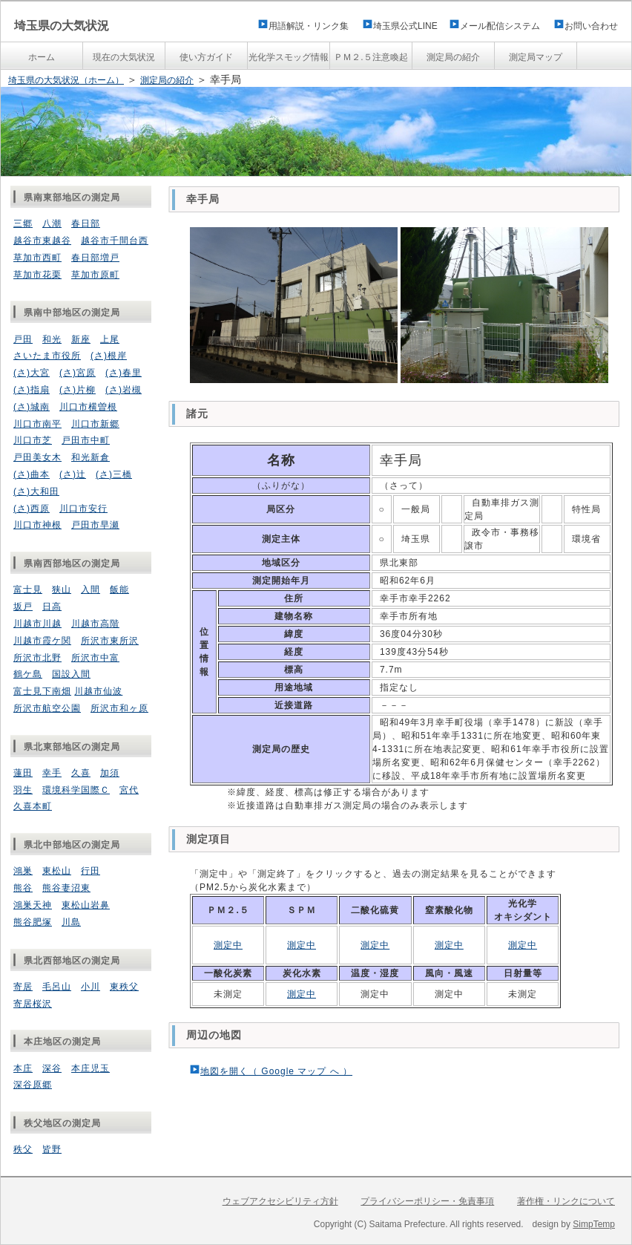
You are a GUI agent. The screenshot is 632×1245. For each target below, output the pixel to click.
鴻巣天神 (32, 905)
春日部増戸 (95, 257)
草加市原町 (95, 274)
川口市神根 (37, 525)
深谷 (52, 1068)
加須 (109, 773)
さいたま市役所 (47, 355)
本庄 (23, 1068)
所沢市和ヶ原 (119, 708)
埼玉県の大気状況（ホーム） (66, 80)
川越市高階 (95, 623)
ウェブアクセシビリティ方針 (280, 1201)
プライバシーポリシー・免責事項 (427, 1201)
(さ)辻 (72, 474)
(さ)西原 (31, 508)
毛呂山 (56, 986)
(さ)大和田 (36, 491)
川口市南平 (37, 424)
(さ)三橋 (114, 474)
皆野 (52, 1149)
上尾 (109, 339)
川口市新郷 (95, 424)
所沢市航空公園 (47, 708)
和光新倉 (90, 457)
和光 (52, 339)
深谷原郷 (32, 1084)
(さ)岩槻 (123, 390)
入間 (90, 589)
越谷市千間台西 (114, 240)
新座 (80, 339)
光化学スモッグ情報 (288, 57)
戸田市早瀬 (95, 525)
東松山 (56, 871)
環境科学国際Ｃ (76, 790)
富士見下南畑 (42, 691)
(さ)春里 (123, 372)
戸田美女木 (37, 457)
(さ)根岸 (108, 355)
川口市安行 (83, 508)
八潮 (52, 223)
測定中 (228, 945)
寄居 (23, 986)
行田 (90, 871)
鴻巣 (23, 871)
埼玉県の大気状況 (61, 25)
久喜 (80, 773)
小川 (90, 986)
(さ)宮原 (77, 372)
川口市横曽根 (88, 407)
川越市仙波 (98, 691)
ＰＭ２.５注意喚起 (370, 57)
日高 (52, 606)
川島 (71, 922)
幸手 (52, 773)
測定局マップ (535, 57)
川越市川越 (37, 623)
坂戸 (23, 606)
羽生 (23, 790)
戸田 (23, 339)
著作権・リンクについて (566, 1201)
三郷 (23, 223)
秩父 (23, 1149)
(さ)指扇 (31, 390)
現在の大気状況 (124, 57)
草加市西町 (37, 257)
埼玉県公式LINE (410, 26)
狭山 (61, 589)
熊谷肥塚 (32, 922)
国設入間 (71, 674)
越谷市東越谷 (42, 240)
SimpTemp (594, 1224)
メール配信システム (500, 26)
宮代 (129, 790)
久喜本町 (32, 806)
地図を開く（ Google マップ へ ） (276, 1071)
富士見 (27, 589)
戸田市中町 (86, 440)
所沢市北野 (37, 658)
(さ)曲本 (31, 474)
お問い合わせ (591, 26)
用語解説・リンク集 (309, 26)
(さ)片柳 (77, 390)
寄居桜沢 (32, 1004)
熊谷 (23, 888)
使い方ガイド (206, 57)
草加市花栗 (37, 274)
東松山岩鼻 (86, 905)
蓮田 (23, 773)
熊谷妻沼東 (66, 888)
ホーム (41, 57)
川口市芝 (32, 440)
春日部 (85, 223)
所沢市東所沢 (110, 640)
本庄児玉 (90, 1068)
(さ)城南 (31, 407)
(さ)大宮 (31, 372)
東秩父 (124, 986)
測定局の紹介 (453, 57)
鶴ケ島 (27, 674)
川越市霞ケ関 (42, 640)
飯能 (119, 589)
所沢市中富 (95, 658)
